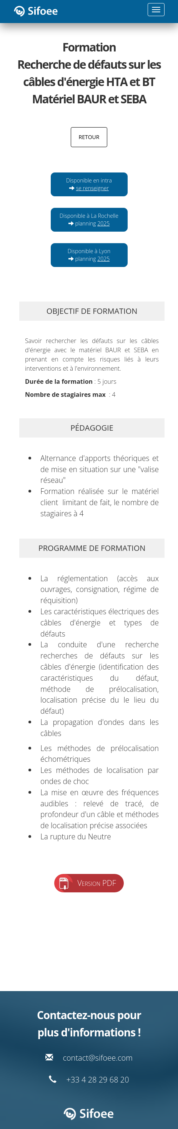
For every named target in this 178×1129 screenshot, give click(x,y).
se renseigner (92, 188)
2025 (103, 223)
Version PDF (96, 883)
